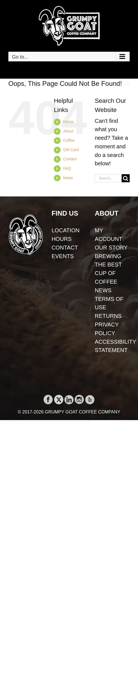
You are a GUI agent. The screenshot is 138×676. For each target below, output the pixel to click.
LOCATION (66, 230)
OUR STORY (111, 248)
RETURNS (108, 316)
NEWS (103, 290)
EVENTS (63, 256)
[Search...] (108, 178)
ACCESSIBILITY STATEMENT (112, 346)
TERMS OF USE (109, 303)
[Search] (126, 178)
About (68, 131)
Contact (70, 159)
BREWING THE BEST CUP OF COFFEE (108, 269)
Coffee (69, 140)
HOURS (62, 239)
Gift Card (71, 150)
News (68, 178)
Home (68, 121)
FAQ (67, 168)
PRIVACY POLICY (107, 328)
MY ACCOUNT (108, 234)
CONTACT (65, 248)
